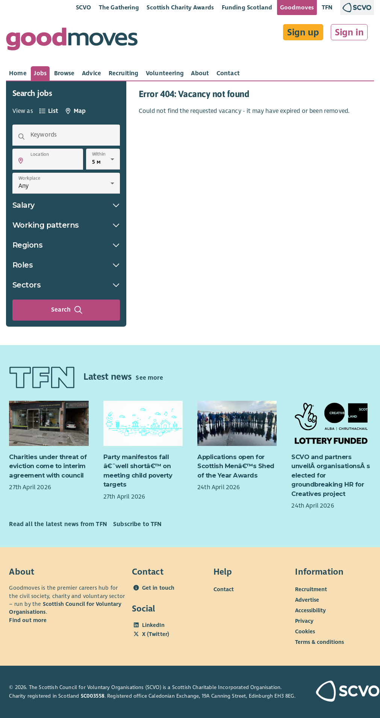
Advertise (307, 599)
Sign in (349, 32)
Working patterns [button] (66, 225)
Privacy (304, 621)
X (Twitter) (156, 634)
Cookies (305, 631)
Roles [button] (66, 265)
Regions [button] (66, 245)
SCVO (83, 7)
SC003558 (92, 696)
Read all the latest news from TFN (58, 524)
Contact (223, 589)
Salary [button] (66, 205)
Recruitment (311, 589)
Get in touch (158, 587)
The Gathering (119, 7)
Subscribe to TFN (137, 524)
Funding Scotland (247, 7)
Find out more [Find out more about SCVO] (28, 620)
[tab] (18, 73)
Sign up (303, 32)
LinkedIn (153, 625)
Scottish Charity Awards (180, 7)
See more (149, 378)
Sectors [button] (66, 285)
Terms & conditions (319, 642)
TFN (327, 7)
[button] (20, 161)
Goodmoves (297, 7)
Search (67, 310)
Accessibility (310, 610)
